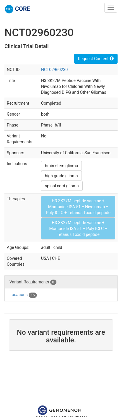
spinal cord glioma (62, 185)
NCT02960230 (54, 69)
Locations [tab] (23, 295)
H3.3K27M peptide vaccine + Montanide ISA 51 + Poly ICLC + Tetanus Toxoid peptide (78, 228)
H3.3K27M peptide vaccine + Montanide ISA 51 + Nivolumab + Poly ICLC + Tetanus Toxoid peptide (78, 206)
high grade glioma (61, 175)
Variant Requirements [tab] (32, 282)
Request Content (96, 58)
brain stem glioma (61, 165)
